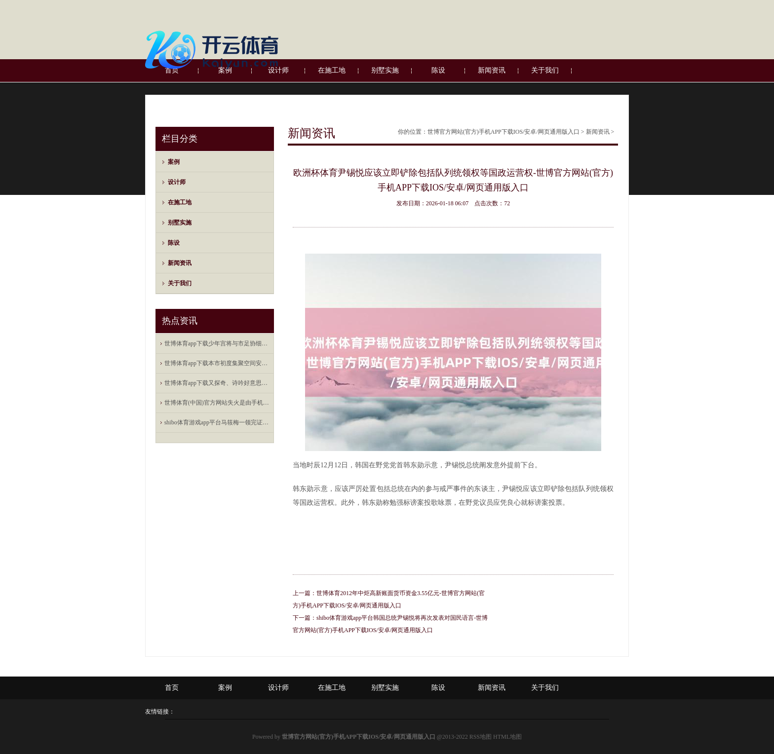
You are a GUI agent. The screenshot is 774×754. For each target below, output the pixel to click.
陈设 (174, 242)
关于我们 (180, 283)
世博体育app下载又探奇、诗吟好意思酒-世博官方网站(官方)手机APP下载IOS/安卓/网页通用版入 (217, 382)
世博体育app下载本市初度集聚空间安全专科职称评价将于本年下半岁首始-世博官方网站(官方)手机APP (217, 363)
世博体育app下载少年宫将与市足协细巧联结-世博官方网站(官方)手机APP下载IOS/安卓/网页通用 (217, 343)
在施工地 (180, 202)
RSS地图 (480, 736)
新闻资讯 (180, 263)
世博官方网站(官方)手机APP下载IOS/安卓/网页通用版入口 (503, 131)
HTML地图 (507, 736)
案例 (174, 161)
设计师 (177, 182)
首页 (172, 687)
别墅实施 (180, 222)
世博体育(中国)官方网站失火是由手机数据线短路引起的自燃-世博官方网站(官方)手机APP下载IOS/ (217, 402)
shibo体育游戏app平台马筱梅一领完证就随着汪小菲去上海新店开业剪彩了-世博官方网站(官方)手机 (217, 422)
